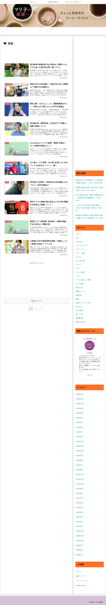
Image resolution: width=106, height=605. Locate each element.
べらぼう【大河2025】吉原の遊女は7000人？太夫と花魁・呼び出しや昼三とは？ (89, 207)
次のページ (36, 303)
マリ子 (89, 353)
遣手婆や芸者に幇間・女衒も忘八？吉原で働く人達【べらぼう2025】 (89, 189)
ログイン (79, 571)
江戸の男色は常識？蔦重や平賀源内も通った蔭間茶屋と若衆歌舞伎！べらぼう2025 (89, 197)
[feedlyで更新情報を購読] (88, 375)
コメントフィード (82, 581)
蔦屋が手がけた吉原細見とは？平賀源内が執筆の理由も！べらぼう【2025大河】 (89, 181)
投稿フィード (80, 576)
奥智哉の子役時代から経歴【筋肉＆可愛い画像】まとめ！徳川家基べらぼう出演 (89, 216)
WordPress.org (81, 585)
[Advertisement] (36, 52)
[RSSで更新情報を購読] (91, 375)
